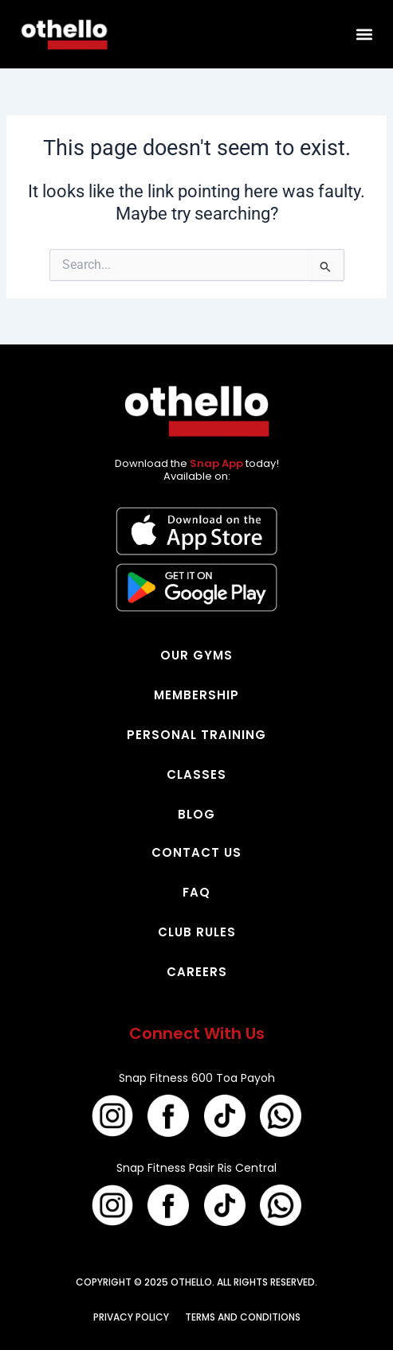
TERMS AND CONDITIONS (243, 1317)
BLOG (196, 814)
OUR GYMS (196, 655)
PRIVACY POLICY (131, 1317)
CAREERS (197, 971)
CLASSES (196, 774)
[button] (364, 34)
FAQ (196, 892)
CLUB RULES (197, 932)
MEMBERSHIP (196, 695)
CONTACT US (196, 852)
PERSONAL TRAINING (196, 734)
